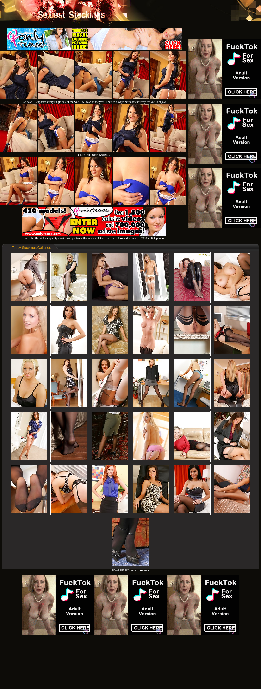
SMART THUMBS (139, 570)
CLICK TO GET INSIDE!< (94, 155)
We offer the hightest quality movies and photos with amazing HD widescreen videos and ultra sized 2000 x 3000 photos (94, 236)
